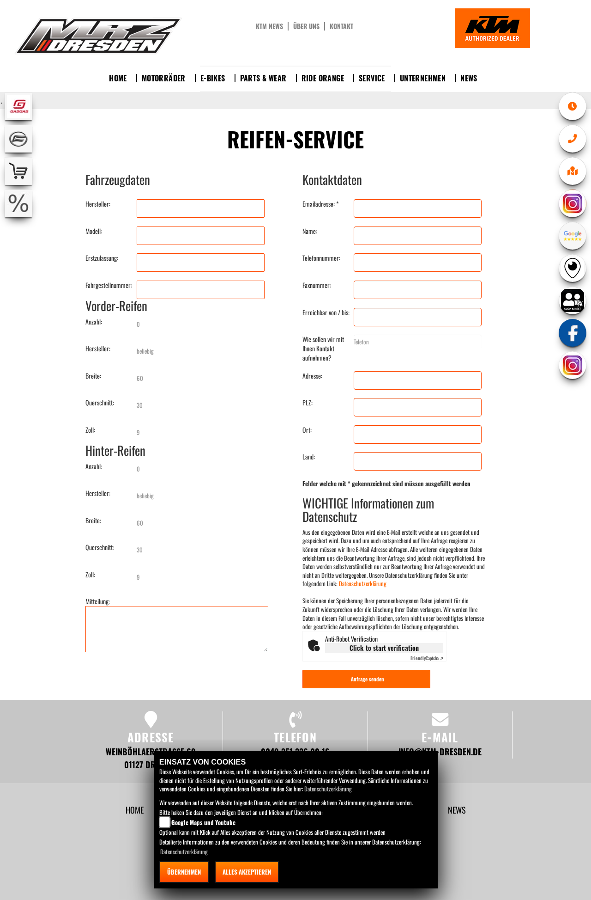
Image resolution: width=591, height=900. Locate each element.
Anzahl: (93, 321)
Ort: (307, 430)
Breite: (93, 375)
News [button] (468, 78)
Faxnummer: (316, 285)
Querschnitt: (99, 402)
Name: (309, 231)
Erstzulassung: (101, 258)
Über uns (306, 26)
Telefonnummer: (321, 258)
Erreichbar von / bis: (326, 312)
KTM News (269, 26)
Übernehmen (184, 871)
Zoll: (90, 430)
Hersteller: (97, 203)
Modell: (93, 231)
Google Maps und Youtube (203, 822)
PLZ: (307, 402)
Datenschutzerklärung (362, 583)
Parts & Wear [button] (263, 78)
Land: (308, 456)
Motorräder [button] (164, 78)
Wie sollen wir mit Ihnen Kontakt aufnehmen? (323, 348)
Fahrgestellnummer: (108, 285)
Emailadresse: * (320, 203)
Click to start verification (384, 648)
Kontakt (341, 26)
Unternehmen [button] (423, 78)
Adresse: (312, 375)
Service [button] (372, 78)
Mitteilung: (97, 601)
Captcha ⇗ (426, 658)
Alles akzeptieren (247, 871)
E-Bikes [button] (212, 78)
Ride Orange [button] (323, 78)
